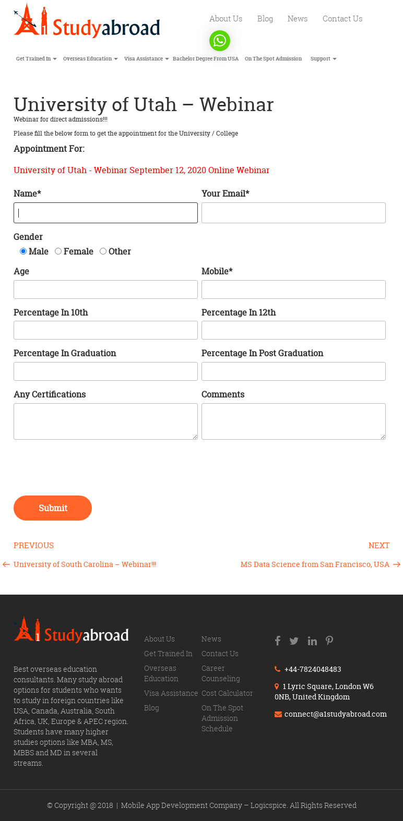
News (298, 18)
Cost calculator (227, 693)
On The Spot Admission (273, 58)
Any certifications (50, 394)
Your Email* (225, 193)
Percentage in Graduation (65, 353)
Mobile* (217, 271)
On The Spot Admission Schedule (222, 718)
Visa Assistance (146, 58)
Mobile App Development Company (182, 805)
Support (324, 58)
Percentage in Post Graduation (262, 353)
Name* (27, 193)
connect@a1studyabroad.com (331, 714)
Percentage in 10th (51, 312)
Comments (223, 394)
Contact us (343, 18)
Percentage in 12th (239, 312)
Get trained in (36, 58)
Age (21, 271)
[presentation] (93, 470)
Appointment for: (49, 148)
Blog (265, 18)
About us (226, 18)
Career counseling (221, 673)
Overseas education (90, 58)
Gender (28, 237)
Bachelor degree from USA (206, 58)
